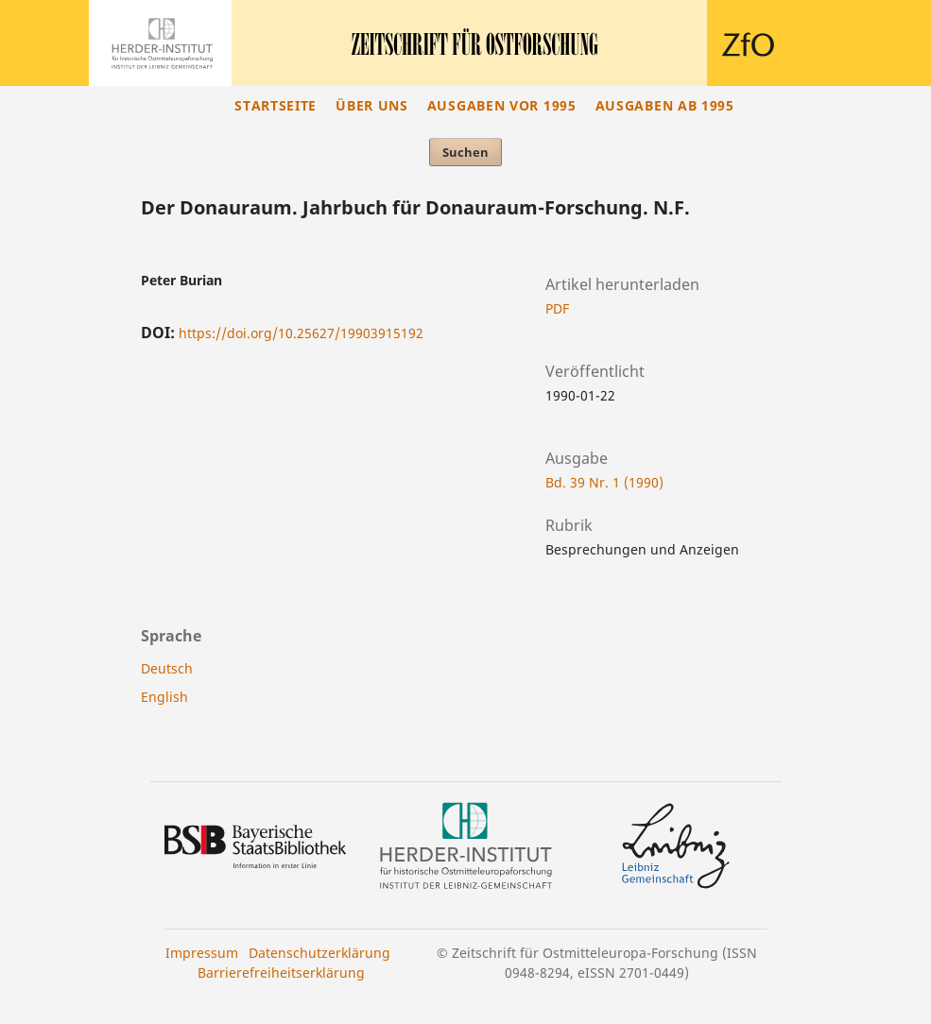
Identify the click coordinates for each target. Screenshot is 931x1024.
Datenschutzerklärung (319, 953)
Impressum (201, 953)
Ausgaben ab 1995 (664, 105)
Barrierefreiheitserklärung (281, 972)
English (164, 697)
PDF (557, 308)
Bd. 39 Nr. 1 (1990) (604, 482)
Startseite (275, 105)
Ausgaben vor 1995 (502, 105)
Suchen (465, 152)
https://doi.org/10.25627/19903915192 (301, 333)
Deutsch (167, 668)
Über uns (372, 105)
